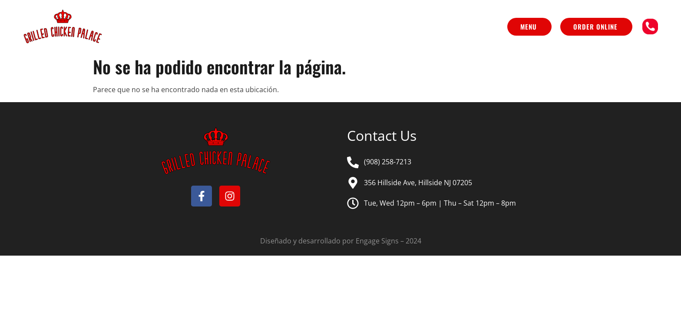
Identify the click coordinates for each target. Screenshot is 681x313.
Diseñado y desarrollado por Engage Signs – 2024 (340, 241)
